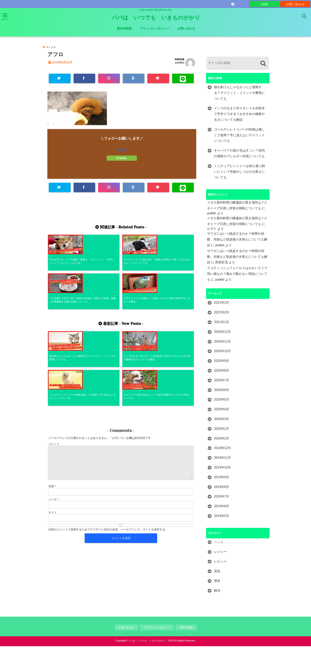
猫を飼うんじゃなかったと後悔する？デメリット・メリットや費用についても (239, 94)
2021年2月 (221, 314)
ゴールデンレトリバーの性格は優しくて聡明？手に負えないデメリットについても (239, 136)
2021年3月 (221, 304)
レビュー (220, 563)
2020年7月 (221, 382)
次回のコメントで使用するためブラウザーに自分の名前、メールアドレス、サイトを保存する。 (108, 455)
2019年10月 (222, 469)
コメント (54, 369)
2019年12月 (222, 449)
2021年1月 (221, 323)
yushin (179, 64)
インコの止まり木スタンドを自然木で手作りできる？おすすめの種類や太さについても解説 (239, 115)
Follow (121, 152)
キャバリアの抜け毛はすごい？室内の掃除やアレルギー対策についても (239, 155)
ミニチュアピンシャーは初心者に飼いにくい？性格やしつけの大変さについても (239, 173)
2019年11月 (222, 459)
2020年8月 (221, 372)
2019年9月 (221, 479)
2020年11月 (222, 343)
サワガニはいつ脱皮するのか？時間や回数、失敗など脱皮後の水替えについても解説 (237, 241)
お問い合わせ (295, 4)
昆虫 (217, 573)
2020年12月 (222, 333)
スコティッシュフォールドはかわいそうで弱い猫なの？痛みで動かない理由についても (237, 275)
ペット (219, 544)
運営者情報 (124, 28)
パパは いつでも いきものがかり (156, 17)
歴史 (217, 582)
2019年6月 (221, 508)
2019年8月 (221, 488)
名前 (52, 412)
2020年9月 (221, 362)
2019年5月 (221, 517)
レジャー (220, 553)
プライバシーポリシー (154, 28)
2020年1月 (221, 440)
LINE (264, 4)
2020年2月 (221, 430)
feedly (122, 160)
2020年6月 (221, 391)
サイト (52, 438)
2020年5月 (221, 401)
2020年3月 (221, 420)
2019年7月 (221, 498)
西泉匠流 (221, 264)
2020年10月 (222, 353)
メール (53, 425)
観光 (217, 592)
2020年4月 (221, 411)
